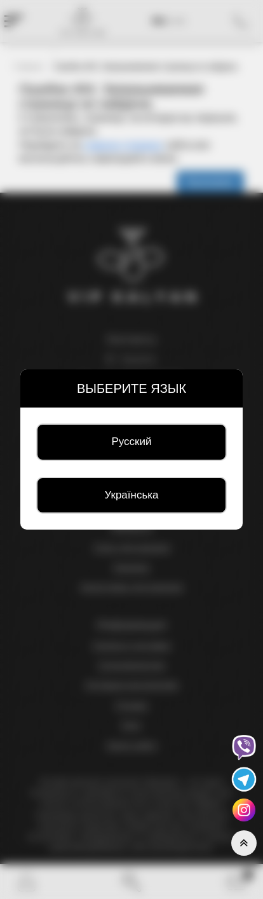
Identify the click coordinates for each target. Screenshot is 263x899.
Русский (131, 442)
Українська (131, 495)
